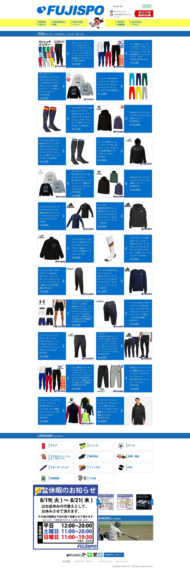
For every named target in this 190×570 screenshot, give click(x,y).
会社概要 (66, 561)
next (151, 502)
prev (98, 502)
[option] (105, 502)
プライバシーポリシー (84, 561)
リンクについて (104, 561)
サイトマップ (121, 561)
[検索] (126, 6)
